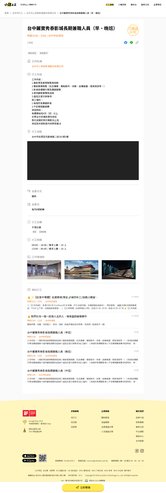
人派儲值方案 (107, 431)
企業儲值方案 (107, 426)
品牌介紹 (140, 417)
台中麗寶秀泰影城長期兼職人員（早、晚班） (81, 12)
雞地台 (134, 4)
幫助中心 (140, 436)
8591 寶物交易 (84, 470)
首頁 (7, 12)
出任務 (45, 470)
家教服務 (140, 422)
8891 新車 (108, 470)
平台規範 (140, 431)
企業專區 (157, 4)
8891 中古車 (118, 470)
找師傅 (52, 470)
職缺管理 (105, 417)
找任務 (74, 422)
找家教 (74, 426)
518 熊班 (38, 470)
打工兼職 (110, 4)
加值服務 (105, 422)
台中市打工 (17, 12)
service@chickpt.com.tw (97, 460)
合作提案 (140, 440)
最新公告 (145, 4)
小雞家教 (122, 4)
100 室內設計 (73, 470)
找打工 (74, 417)
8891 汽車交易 (97, 470)
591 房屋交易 (61, 470)
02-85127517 (69, 460)
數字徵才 (127, 470)
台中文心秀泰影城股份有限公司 (41, 12)
